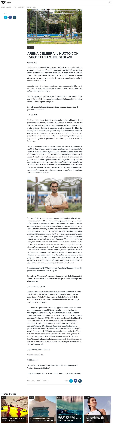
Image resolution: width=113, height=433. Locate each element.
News (3, 7)
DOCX (45, 381)
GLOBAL (8, 7)
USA (34, 7)
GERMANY (21, 7)
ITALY (14, 7)
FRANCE (28, 7)
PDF (38, 381)
